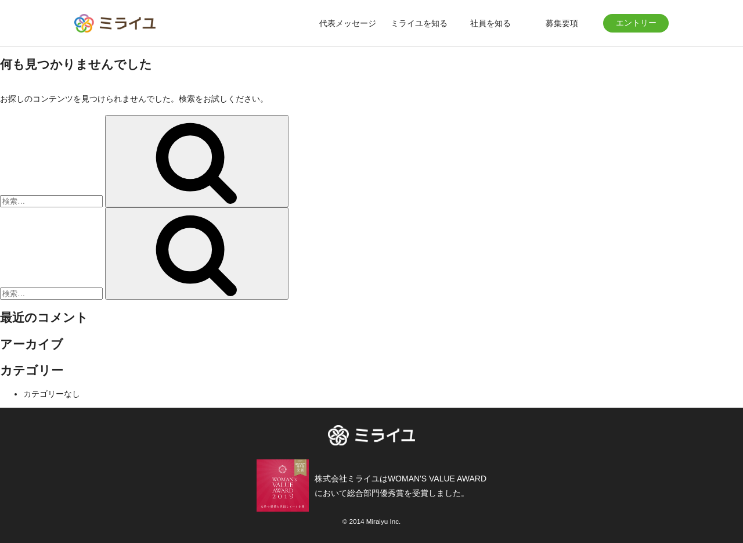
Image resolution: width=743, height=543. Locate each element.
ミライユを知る (419, 23)
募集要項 (562, 23)
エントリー (636, 22)
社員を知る (490, 23)
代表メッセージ (347, 23)
